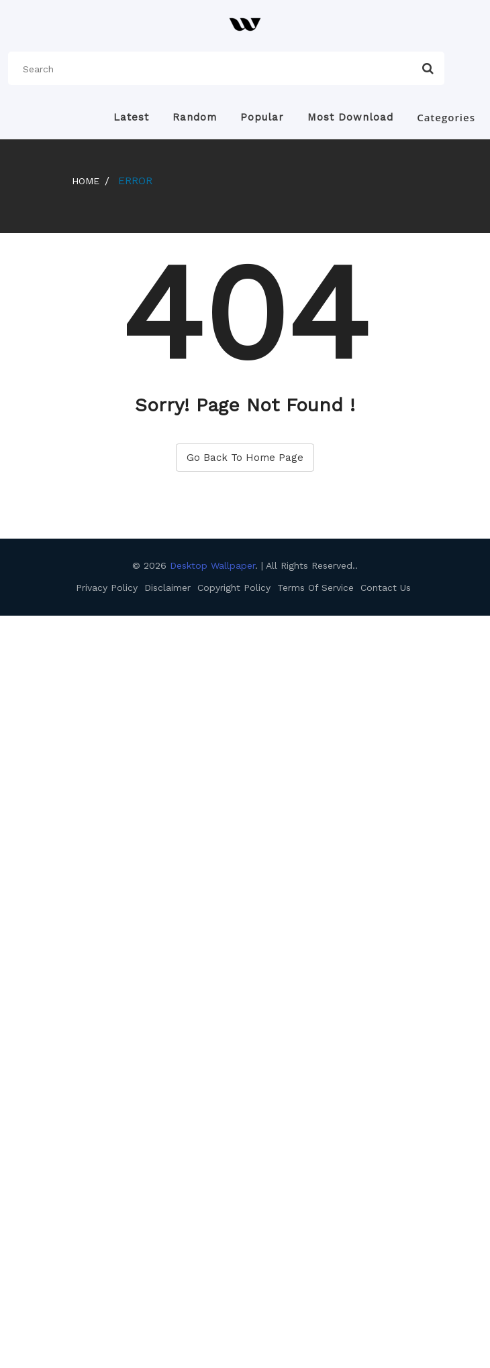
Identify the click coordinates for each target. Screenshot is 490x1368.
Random (195, 117)
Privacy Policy (107, 587)
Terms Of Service (315, 587)
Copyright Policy (234, 587)
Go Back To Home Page (245, 458)
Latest (131, 117)
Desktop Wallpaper (210, 565)
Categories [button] (446, 117)
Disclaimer (167, 587)
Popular (262, 117)
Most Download (350, 117)
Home (85, 181)
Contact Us (385, 587)
